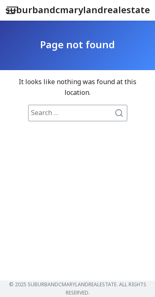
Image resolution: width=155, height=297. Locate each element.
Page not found (77, 45)
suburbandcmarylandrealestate (77, 10)
